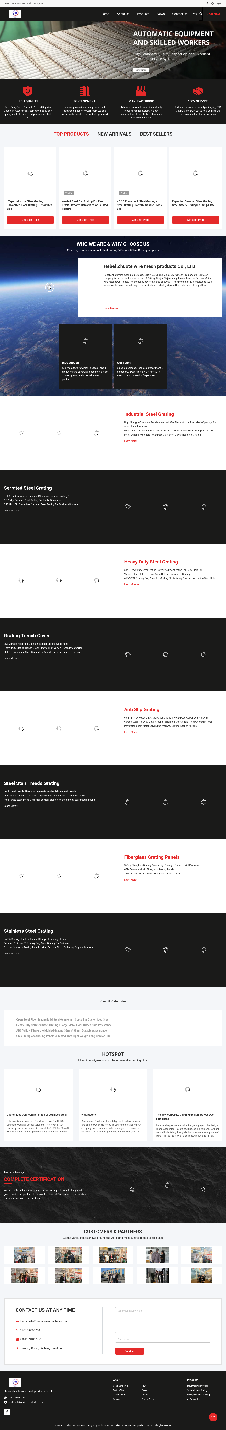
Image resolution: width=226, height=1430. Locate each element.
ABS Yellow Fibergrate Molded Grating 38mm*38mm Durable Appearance (61, 1030)
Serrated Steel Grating (28, 488)
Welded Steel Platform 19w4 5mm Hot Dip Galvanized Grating (157, 574)
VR (195, 13)
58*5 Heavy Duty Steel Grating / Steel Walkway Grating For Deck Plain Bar (163, 570)
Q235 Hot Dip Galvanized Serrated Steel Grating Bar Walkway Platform (41, 504)
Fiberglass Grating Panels (152, 857)
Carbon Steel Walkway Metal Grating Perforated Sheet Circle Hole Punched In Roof (168, 721)
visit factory (88, 1114)
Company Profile (120, 1386)
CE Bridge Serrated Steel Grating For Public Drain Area (32, 500)
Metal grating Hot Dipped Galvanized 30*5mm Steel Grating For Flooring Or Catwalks (169, 430)
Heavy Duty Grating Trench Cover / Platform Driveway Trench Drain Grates (43, 648)
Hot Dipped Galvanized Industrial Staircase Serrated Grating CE (37, 496)
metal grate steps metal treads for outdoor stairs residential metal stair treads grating (49, 799)
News (144, 1386)
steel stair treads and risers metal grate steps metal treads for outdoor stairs (44, 795)
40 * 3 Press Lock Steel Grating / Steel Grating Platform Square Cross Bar (139, 205)
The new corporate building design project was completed (185, 1116)
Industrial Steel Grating (149, 414)
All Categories (193, 1399)
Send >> (129, 1351)
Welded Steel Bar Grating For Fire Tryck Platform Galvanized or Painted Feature (85, 205)
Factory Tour (119, 1390)
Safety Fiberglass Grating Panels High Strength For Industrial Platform (161, 865)
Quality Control (120, 1395)
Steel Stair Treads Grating (31, 783)
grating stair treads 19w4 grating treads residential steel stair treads (40, 791)
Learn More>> (111, 308)
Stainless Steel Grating (28, 931)
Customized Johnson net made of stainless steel (37, 1114)
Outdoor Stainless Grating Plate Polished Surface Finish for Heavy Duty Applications (48, 947)
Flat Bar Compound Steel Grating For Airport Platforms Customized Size (42, 652)
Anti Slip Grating (141, 709)
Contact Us (118, 1399)
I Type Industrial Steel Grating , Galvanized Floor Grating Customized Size (29, 205)
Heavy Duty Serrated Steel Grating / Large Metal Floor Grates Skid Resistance (64, 1025)
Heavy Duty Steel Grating (151, 562)
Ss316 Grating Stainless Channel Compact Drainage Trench (35, 939)
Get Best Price (30, 219)
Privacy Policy (148, 1399)
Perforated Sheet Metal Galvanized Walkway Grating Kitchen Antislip (160, 726)
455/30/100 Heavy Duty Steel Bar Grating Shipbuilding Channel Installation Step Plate (169, 578)
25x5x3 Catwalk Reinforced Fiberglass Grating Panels (152, 873)
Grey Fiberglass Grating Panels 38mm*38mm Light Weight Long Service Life (63, 1036)
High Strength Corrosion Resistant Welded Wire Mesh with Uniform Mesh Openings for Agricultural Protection (170, 424)
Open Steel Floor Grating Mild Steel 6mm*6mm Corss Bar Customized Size (62, 1019)
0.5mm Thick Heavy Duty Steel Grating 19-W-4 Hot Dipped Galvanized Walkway (166, 717)
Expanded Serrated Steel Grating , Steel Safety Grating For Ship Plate (193, 203)
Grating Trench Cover (27, 636)
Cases (144, 1390)
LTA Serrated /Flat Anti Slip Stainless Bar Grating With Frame (36, 643)
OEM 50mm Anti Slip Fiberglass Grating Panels (149, 869)
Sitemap (145, 1395)
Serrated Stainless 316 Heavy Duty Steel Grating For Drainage (36, 943)
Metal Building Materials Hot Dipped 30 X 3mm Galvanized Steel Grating (162, 434)
